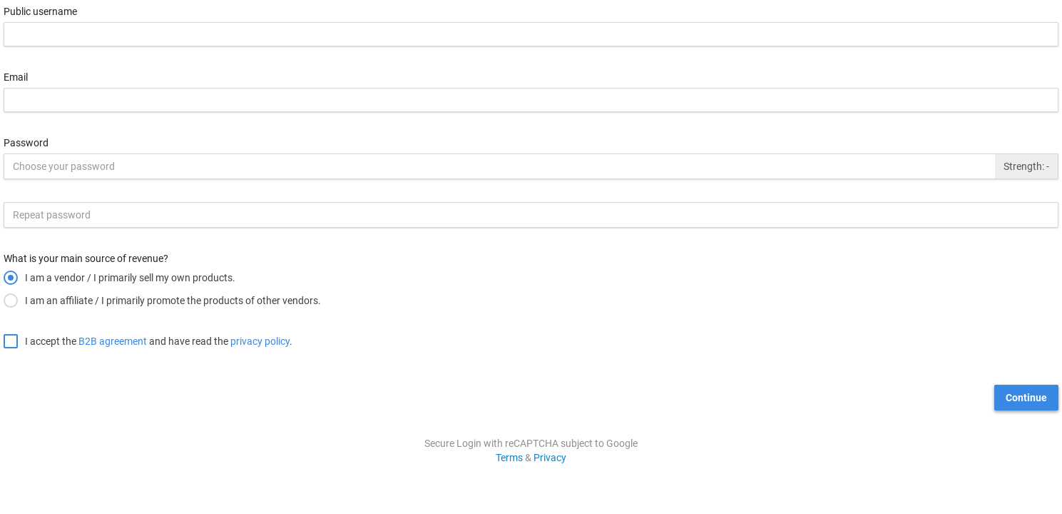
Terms (509, 457)
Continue (1026, 397)
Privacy (549, 457)
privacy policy (260, 341)
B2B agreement (112, 341)
